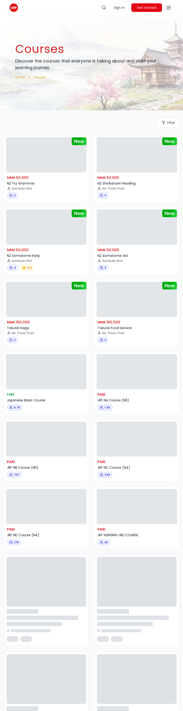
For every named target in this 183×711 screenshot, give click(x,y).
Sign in (119, 7)
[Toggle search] (104, 7)
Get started (146, 7)
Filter (168, 122)
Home (20, 77)
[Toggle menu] (168, 7)
